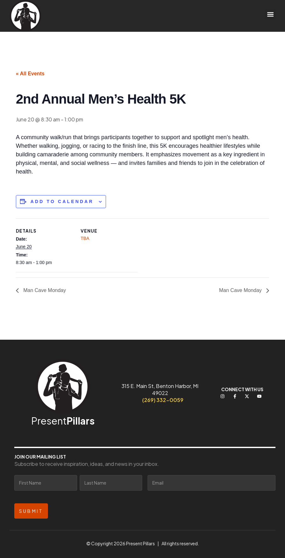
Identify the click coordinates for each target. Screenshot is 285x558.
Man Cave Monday (44, 290)
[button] (270, 14)
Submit (31, 511)
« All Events (30, 73)
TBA (85, 238)
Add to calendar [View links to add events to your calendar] (62, 201)
